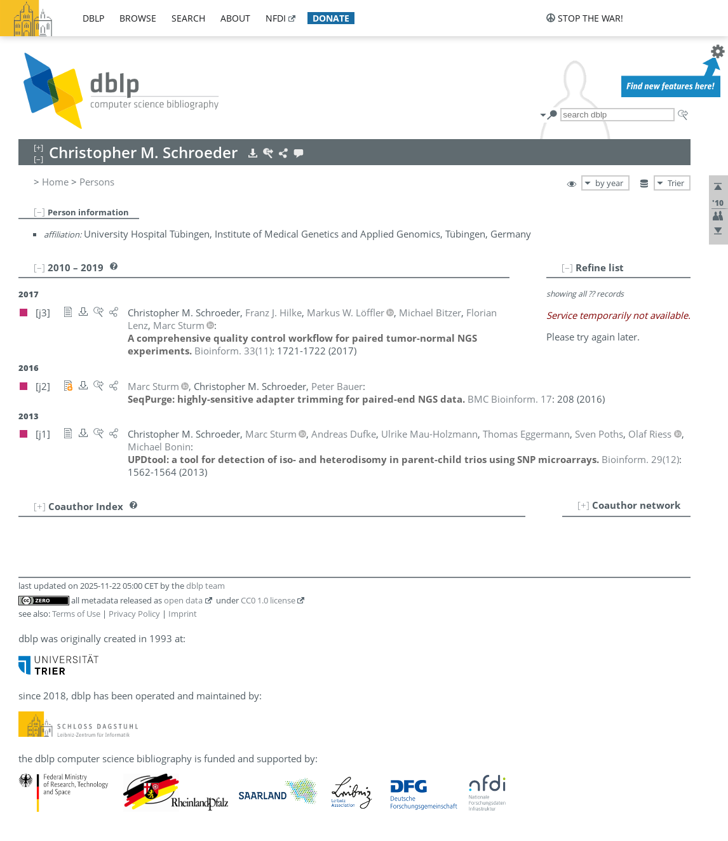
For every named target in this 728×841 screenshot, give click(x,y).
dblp (93, 18)
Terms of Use (76, 613)
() (233, 350)
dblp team (205, 585)
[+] (583, 505)
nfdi (276, 18)
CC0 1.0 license (268, 600)
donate (331, 18)
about (235, 18)
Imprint (182, 613)
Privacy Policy (134, 613)
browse (137, 18)
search (188, 18)
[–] (39, 211)
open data (183, 600)
